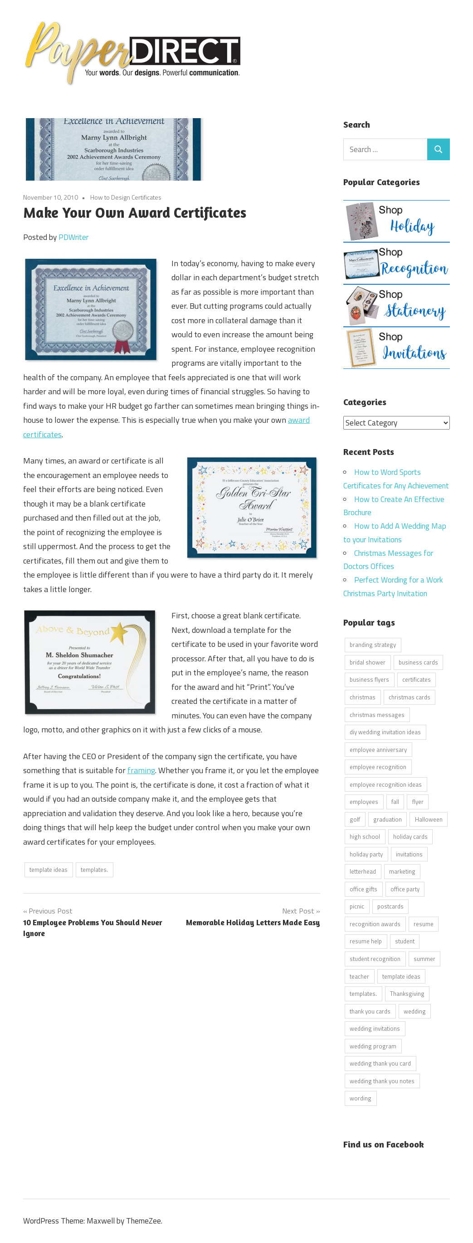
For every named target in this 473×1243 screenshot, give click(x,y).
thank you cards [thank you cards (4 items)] (370, 1010)
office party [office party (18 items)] (404, 888)
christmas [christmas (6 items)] (362, 697)
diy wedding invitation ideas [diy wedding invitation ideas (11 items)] (385, 731)
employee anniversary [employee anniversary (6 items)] (378, 749)
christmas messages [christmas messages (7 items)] (377, 714)
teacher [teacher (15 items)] (359, 975)
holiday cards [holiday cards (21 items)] (410, 836)
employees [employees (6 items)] (364, 801)
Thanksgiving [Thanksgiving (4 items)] (407, 993)
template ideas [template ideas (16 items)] (401, 975)
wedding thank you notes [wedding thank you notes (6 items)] (382, 1080)
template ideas (48, 869)
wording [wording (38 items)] (360, 1098)
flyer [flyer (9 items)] (418, 801)
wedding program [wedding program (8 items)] (373, 1045)
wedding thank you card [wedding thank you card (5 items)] (380, 1063)
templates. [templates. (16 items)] (363, 993)
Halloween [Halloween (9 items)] (429, 818)
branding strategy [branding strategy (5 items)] (373, 644)
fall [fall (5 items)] (395, 801)
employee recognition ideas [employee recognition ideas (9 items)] (386, 784)
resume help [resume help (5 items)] (366, 941)
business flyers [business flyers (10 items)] (369, 679)
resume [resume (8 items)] (424, 923)
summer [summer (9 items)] (424, 958)
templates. (94, 869)
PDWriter (73, 237)
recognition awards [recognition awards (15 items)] (375, 923)
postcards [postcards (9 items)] (390, 906)
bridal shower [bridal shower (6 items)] (367, 661)
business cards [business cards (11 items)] (418, 661)
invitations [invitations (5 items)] (409, 853)
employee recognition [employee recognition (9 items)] (378, 766)
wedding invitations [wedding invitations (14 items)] (375, 1028)
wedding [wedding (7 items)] (415, 1010)
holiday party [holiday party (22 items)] (366, 853)
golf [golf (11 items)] (355, 818)
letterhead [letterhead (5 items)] (363, 871)
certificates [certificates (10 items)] (416, 679)
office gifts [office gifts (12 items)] (363, 888)
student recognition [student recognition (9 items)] (375, 958)
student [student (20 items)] (404, 941)
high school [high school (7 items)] (365, 836)
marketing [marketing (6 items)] (402, 871)
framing (141, 770)
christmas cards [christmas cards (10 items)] (409, 697)
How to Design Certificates (125, 197)
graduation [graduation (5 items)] (387, 818)
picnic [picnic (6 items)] (357, 906)
